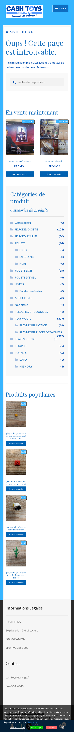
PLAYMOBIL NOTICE (33, 325)
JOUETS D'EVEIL (25, 277)
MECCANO (26, 256)
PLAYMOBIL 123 (25, 339)
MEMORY (25, 366)
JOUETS (20, 243)
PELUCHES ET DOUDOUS (31, 311)
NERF (23, 263)
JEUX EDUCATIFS (26, 236)
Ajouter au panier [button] (20, 174)
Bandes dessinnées (30, 291)
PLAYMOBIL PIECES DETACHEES (40, 332)
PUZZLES (21, 352)
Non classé (21, 304)
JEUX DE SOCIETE (26, 229)
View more (32, 722)
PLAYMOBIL (23, 318)
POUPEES (21, 345)
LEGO (23, 250)
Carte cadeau (23, 222)
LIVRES (19, 284)
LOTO (23, 359)
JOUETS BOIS (23, 270)
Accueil (14, 31)
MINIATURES (23, 298)
